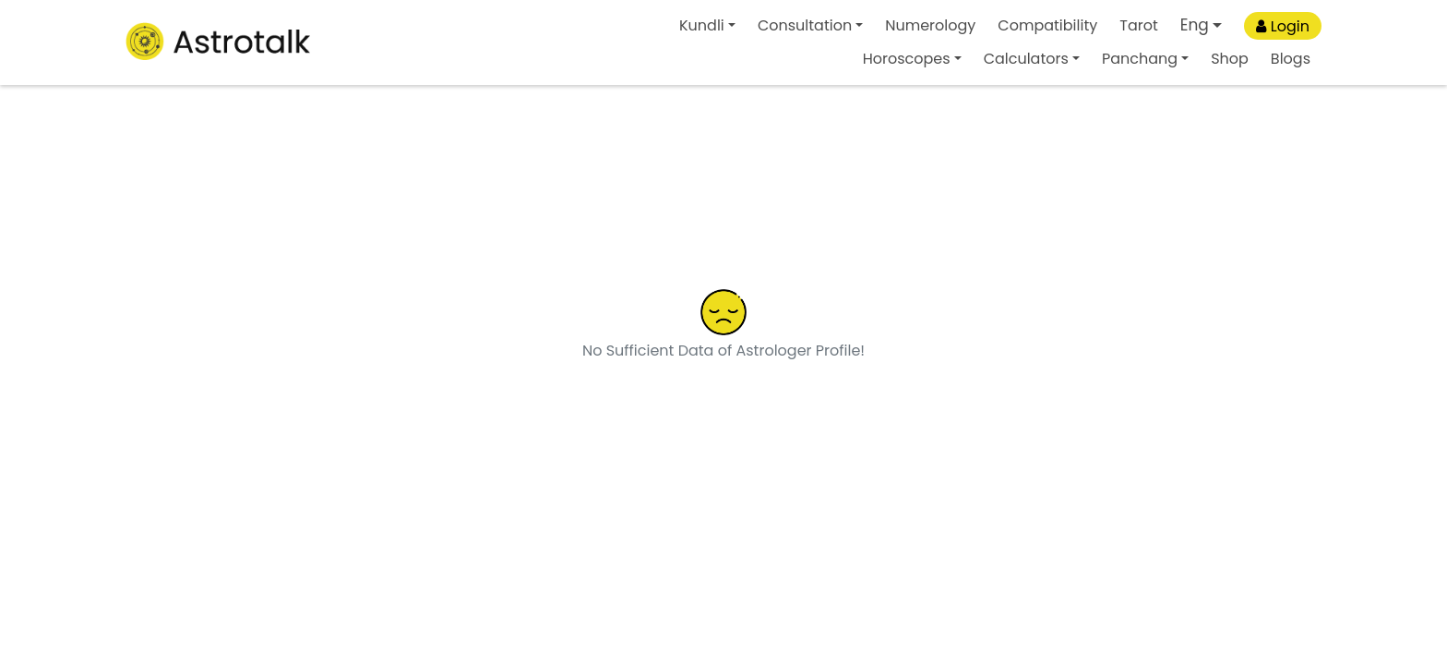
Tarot (1138, 25)
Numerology (930, 25)
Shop (1230, 58)
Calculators (1026, 58)
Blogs (1290, 58)
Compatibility (1047, 25)
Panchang (1140, 58)
